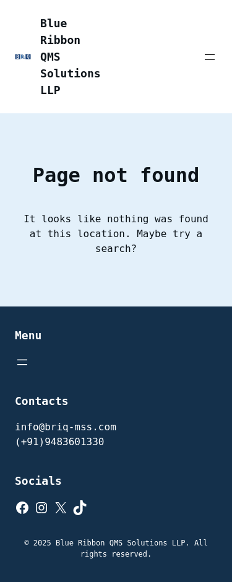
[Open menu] (209, 57)
